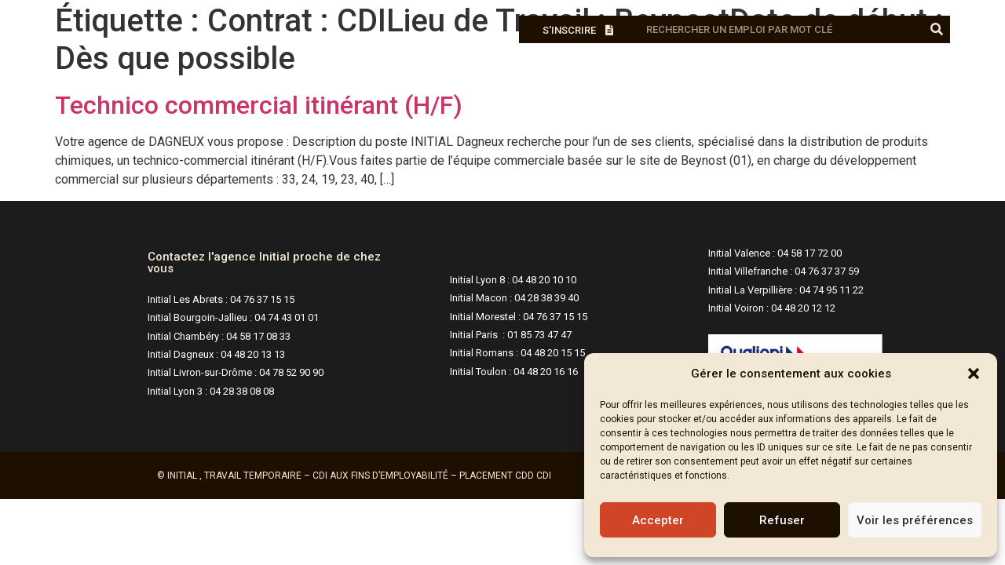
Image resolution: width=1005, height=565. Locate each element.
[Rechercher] (936, 29)
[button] (973, 373)
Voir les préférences (915, 520)
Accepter (658, 520)
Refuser (782, 520)
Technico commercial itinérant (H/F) (258, 105)
